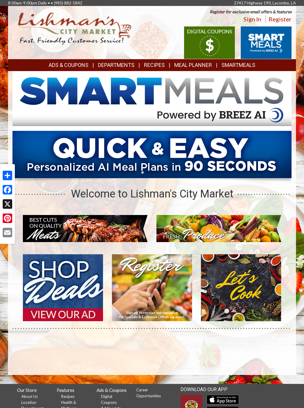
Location (28, 402)
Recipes (154, 65)
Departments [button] (116, 65)
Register (280, 19)
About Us (29, 396)
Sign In (252, 19)
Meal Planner (193, 65)
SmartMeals (238, 65)
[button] (142, 172)
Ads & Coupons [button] (68, 65)
